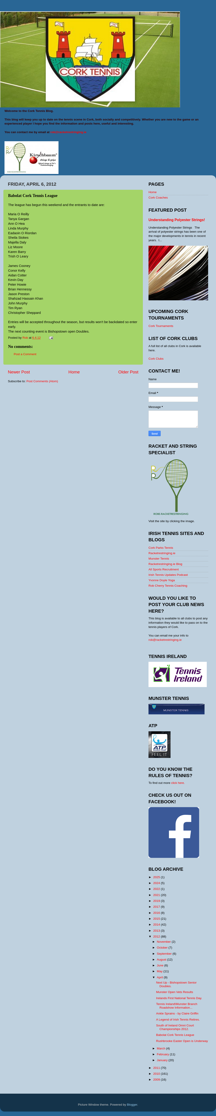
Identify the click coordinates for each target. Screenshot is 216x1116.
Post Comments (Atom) (42, 381)
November (164, 941)
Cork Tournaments (160, 326)
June (160, 965)
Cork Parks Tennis (160, 547)
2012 (157, 936)
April (160, 977)
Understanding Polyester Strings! (176, 220)
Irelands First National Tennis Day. (179, 998)
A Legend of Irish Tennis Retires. (178, 1019)
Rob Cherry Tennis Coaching (167, 585)
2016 (157, 913)
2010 (157, 1073)
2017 (157, 906)
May (160, 971)
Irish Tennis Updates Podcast (168, 575)
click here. (178, 783)
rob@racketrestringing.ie (165, 639)
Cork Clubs (156, 358)
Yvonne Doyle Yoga (161, 580)
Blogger (132, 1104)
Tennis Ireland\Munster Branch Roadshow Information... (176, 1005)
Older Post (128, 372)
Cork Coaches (158, 197)
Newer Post (19, 372)
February (163, 1054)
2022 (157, 889)
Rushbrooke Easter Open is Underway (182, 1041)
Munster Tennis (158, 558)
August (162, 959)
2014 (157, 924)
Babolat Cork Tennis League (175, 1035)
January (163, 1060)
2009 (157, 1079)
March (161, 1048)
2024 (157, 883)
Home (74, 372)
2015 (157, 918)
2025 (157, 877)
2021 (157, 895)
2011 (157, 1068)
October (163, 947)
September (165, 953)
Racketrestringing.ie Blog (165, 564)
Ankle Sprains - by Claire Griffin (177, 1013)
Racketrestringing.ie (161, 553)
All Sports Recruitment (163, 569)
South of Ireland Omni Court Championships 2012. (175, 1027)
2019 (157, 901)
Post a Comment (25, 354)
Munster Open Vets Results (174, 992)
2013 (157, 930)
